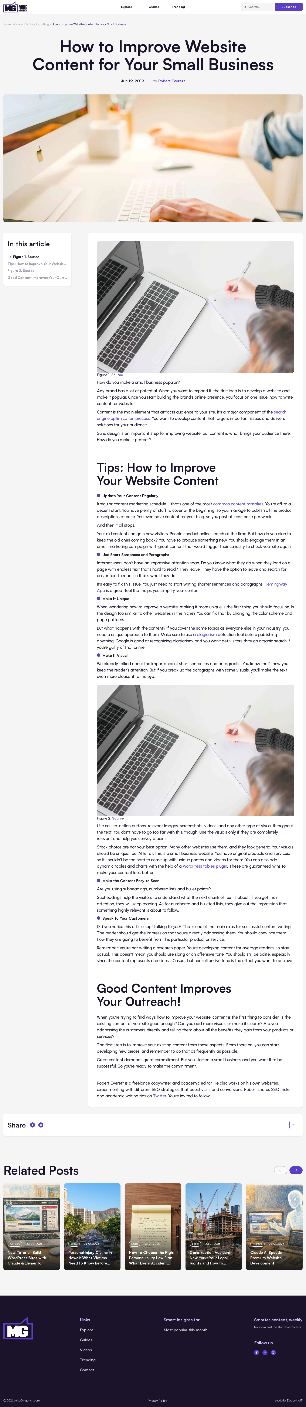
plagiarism (207, 634)
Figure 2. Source (21, 271)
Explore (86, 1329)
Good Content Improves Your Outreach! (37, 278)
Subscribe (289, 7)
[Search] (244, 6)
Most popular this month (185, 1329)
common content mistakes (238, 503)
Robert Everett (171, 80)
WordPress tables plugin (205, 866)
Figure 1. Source (26, 257)
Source (117, 375)
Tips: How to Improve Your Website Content (37, 264)
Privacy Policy (157, 1400)
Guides (154, 7)
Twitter (159, 1095)
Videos (86, 1349)
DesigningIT (295, 1400)
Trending (178, 7)
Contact (87, 1369)
